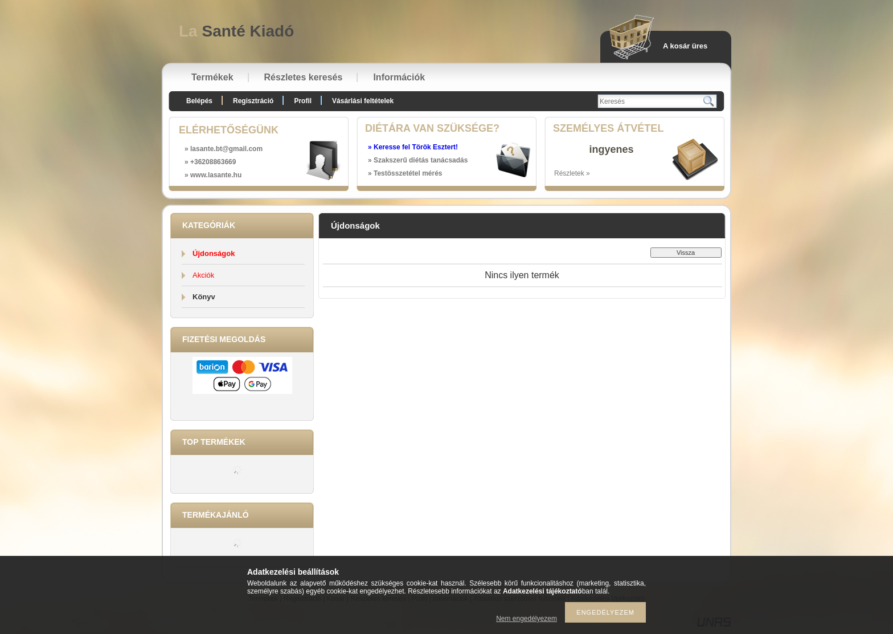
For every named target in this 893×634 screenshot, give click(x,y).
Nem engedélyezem (526, 619)
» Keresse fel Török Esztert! (413, 147)
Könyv (203, 296)
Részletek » (572, 173)
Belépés (199, 101)
